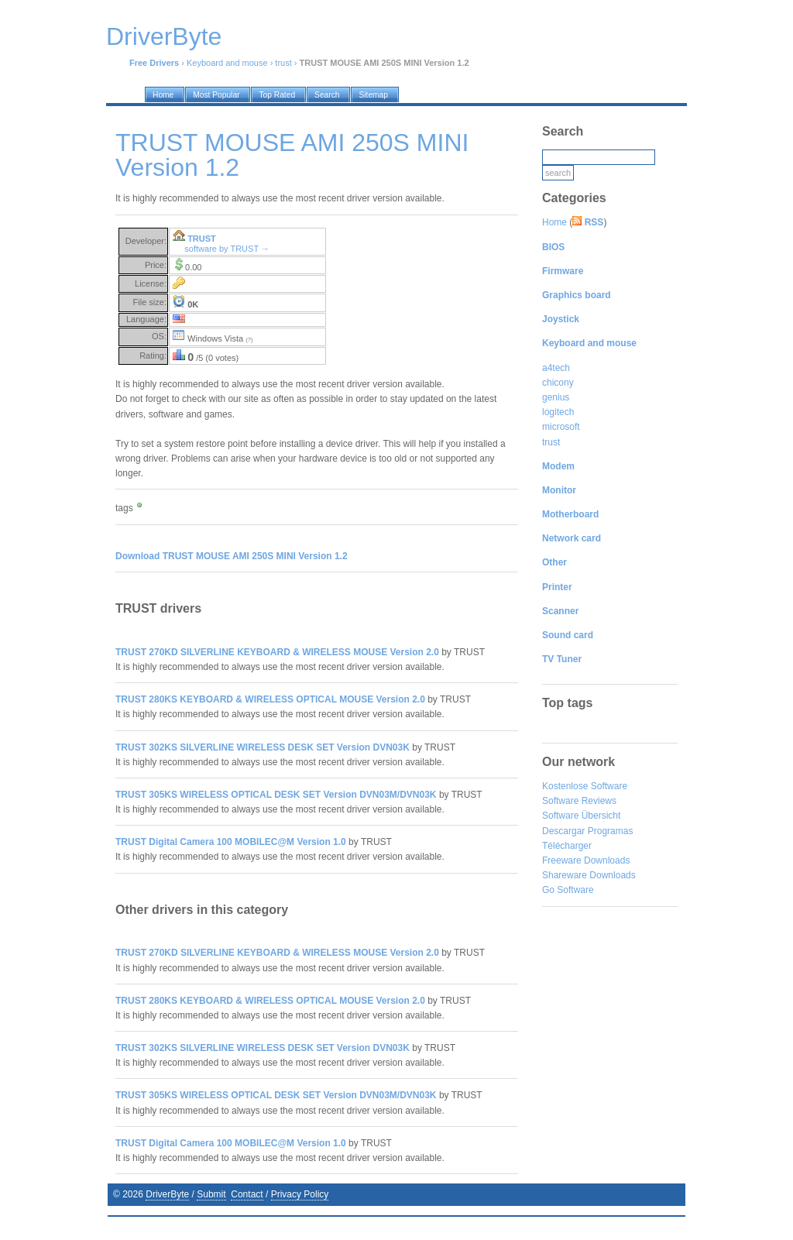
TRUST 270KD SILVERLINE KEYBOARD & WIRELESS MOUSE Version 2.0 (277, 652)
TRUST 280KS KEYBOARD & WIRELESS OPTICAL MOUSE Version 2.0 (270, 699)
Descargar (563, 831)
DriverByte (167, 1194)
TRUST (201, 238)
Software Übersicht (581, 815)
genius (555, 397)
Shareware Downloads (589, 875)
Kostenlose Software (584, 786)
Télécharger (567, 845)
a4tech (556, 367)
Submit (211, 1194)
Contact (247, 1194)
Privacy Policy (300, 1194)
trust (283, 62)
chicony (558, 382)
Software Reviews (579, 800)
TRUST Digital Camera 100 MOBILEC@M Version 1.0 (230, 841)
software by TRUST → (226, 248)
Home (554, 222)
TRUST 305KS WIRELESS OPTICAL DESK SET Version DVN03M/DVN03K (276, 794)
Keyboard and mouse (227, 62)
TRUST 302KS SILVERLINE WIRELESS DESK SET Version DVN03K (262, 747)
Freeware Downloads (586, 860)
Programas (610, 831)
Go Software (568, 889)
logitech (558, 412)
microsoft (561, 426)
